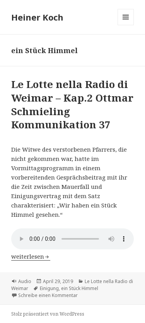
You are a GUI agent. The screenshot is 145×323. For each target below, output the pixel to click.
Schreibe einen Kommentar (48, 295)
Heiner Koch (37, 17)
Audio (24, 281)
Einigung (49, 288)
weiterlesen (30, 256)
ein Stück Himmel (79, 288)
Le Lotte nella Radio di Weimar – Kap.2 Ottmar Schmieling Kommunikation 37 (72, 104)
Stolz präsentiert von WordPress (47, 314)
